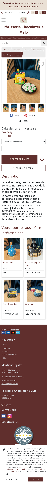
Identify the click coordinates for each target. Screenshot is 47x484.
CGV (4, 358)
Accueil (6, 50)
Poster (23, 120)
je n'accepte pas (12, 479)
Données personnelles (10, 384)
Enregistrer (30, 115)
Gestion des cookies (9, 380)
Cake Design (7, 132)
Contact (22, 13)
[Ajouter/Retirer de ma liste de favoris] (41, 159)
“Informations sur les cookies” (17, 469)
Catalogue (6, 348)
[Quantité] (6, 148)
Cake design (37, 50)
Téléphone (6, 405)
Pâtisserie (16, 50)
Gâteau (26, 50)
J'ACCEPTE (35, 479)
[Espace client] (28, 13)
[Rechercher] (44, 43)
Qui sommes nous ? (9, 355)
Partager (15, 115)
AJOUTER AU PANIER (19, 159)
